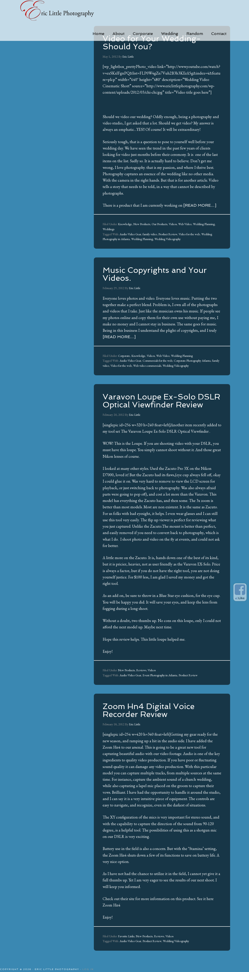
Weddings (108, 229)
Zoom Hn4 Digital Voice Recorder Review (148, 710)
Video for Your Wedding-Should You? (152, 42)
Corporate (124, 356)
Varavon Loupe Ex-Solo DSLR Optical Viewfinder (168, 431)
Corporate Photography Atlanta (192, 361)
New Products (141, 224)
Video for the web (189, 234)
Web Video (184, 224)
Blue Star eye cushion (176, 595)
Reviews (141, 670)
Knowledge (125, 224)
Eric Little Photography (63, 11)
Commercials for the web (157, 361)
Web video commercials (147, 366)
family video (150, 234)
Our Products (159, 224)
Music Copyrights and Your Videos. (155, 274)
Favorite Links (126, 936)
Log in (88, 969)
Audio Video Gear (130, 234)
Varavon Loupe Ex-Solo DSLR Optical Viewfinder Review (161, 400)
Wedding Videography (167, 239)
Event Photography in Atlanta (160, 675)
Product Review (167, 234)
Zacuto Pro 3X (177, 468)
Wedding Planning (204, 224)
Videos (173, 224)
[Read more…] (199, 205)
